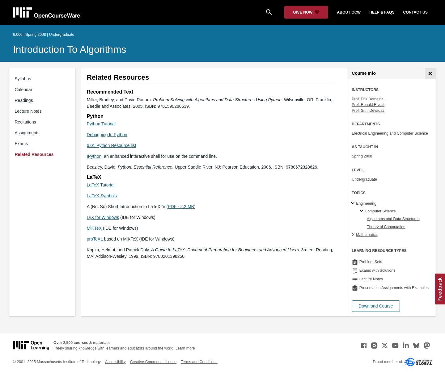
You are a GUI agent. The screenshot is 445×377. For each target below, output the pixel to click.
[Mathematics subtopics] (354, 235)
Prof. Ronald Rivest (368, 105)
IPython (94, 156)
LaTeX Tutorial (101, 184)
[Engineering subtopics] (354, 203)
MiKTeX (94, 228)
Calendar (23, 89)
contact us (415, 12)
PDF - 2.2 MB (181, 206)
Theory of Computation (386, 227)
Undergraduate (364, 179)
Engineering (366, 203)
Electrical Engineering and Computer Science (390, 133)
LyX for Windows (103, 217)
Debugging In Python (107, 134)
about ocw (349, 12)
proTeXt (94, 239)
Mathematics (366, 234)
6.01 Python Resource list (111, 145)
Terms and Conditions (199, 362)
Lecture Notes (28, 111)
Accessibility (115, 362)
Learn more (185, 348)
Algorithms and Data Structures (393, 219)
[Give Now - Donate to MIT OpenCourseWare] (306, 12)
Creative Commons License (153, 362)
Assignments (27, 132)
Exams (21, 143)
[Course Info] (430, 73)
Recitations (25, 121)
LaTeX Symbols (102, 195)
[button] (376, 306)
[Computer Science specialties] (362, 211)
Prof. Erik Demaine (368, 99)
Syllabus (23, 78)
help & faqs (381, 12)
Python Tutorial (101, 123)
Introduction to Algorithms (69, 49)
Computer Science (380, 211)
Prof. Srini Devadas (368, 110)
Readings (24, 100)
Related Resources (34, 154)
